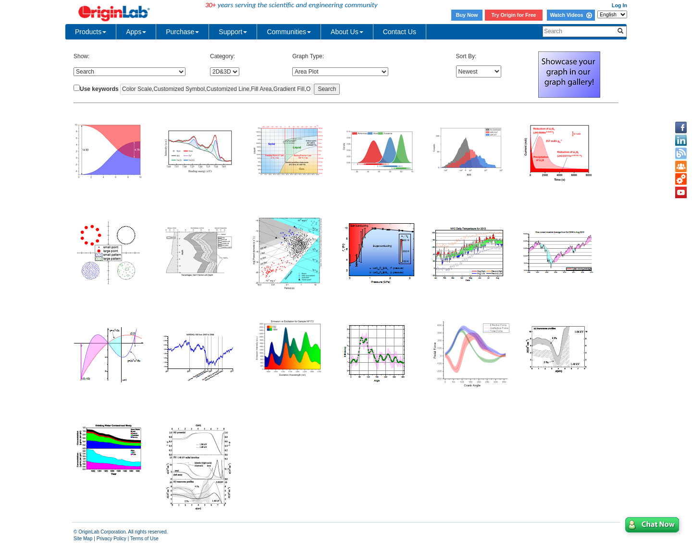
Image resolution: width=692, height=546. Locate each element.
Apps (136, 32)
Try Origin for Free (514, 15)
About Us (347, 32)
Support (233, 32)
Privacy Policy (111, 538)
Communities (289, 32)
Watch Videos (571, 15)
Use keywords (99, 89)
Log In (619, 5)
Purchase (182, 32)
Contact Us (399, 32)
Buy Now (467, 15)
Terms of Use (144, 538)
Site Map (83, 538)
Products (90, 32)
